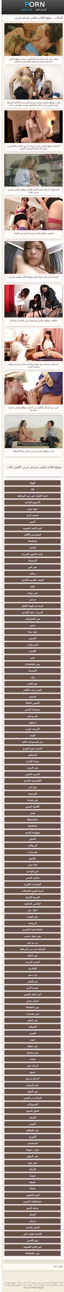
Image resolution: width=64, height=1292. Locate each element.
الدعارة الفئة (39, 10)
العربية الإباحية (31, 897)
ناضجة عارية (31, 515)
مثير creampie (31, 664)
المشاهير (31, 754)
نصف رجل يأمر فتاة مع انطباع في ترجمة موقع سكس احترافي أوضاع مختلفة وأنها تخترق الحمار (32, 60)
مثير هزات (31, 852)
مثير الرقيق (31, 1156)
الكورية (31, 1136)
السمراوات (31, 644)
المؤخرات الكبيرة (31, 884)
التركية (31, 1169)
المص (31, 521)
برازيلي (31, 1221)
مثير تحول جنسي (31, 936)
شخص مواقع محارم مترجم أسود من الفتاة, (32, 233)
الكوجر (31, 1123)
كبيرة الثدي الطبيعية (31, 528)
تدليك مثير (31, 910)
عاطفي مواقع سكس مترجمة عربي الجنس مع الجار (32, 320)
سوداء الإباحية (31, 761)
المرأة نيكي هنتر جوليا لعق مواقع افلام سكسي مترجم (32, 277)
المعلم (31, 1214)
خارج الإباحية (31, 871)
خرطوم (31, 722)
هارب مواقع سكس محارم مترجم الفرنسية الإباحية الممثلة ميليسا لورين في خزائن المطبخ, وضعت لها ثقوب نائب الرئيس (32, 103)
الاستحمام (31, 1143)
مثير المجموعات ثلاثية (31, 741)
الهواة (31, 482)
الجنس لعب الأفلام (31, 690)
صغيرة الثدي (31, 988)
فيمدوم (31, 696)
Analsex (31, 541)
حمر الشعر (31, 981)
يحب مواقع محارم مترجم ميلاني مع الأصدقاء (32, 451)
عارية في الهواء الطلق (31, 606)
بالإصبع (31, 858)
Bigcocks (31, 819)
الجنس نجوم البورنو (31, 748)
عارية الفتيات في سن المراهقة (31, 495)
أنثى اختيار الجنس (31, 994)
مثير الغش (31, 1020)
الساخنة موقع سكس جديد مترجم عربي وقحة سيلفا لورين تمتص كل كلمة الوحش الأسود (32, 147)
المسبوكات (31, 1104)
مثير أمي (31, 787)
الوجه (31, 735)
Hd (31, 489)
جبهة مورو (31, 508)
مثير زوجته (31, 593)
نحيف (31, 1039)
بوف (31, 677)
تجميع (31, 1072)
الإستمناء (31, 670)
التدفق (31, 839)
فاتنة (31, 586)
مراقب (30, 573)
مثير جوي (31, 1162)
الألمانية (31, 651)
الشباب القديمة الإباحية (31, 580)
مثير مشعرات (31, 1013)
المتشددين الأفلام (31, 534)
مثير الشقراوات (31, 618)
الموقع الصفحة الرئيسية (32, 1287)
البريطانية (31, 845)
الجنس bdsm (31, 703)
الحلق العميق (31, 1111)
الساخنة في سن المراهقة (31, 949)
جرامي (30, 599)
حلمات (31, 1059)
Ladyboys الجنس (31, 1201)
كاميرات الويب (31, 729)
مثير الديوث (31, 767)
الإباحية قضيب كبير (31, 1234)
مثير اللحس (31, 1240)
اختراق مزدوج (31, 1078)
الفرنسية (31, 793)
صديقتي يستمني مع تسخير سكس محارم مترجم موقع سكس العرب (32, 365)
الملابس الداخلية (31, 903)
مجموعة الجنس (31, 709)
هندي (31, 813)
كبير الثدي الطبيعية (31, 1246)
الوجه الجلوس (31, 1195)
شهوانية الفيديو (31, 832)
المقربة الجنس (31, 774)
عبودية (31, 1175)
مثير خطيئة (31, 1046)
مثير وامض (31, 716)
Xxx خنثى (31, 864)
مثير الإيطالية (31, 1130)
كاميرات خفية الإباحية (31, 612)
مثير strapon (31, 1007)
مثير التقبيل (31, 1091)
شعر (31, 657)
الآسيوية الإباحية (31, 502)
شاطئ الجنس (31, 877)
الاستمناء (31, 560)
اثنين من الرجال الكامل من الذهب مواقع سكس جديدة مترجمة (32, 408)
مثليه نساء (31, 631)
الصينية (31, 1117)
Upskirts (31, 826)
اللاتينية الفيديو (31, 806)
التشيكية (31, 1026)
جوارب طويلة (31, 1149)
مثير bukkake (31, 1253)
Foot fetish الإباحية (31, 929)
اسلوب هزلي (31, 1000)
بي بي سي (31, 942)
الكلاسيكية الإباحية (31, 780)
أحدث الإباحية (24, 10)
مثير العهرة (31, 916)
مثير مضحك (31, 1052)
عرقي (31, 625)
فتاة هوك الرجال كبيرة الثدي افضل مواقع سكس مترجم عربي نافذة (32, 190)
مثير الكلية (31, 955)
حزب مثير (31, 975)
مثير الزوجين (31, 1085)
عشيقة (31, 1182)
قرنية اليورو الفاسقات (31, 890)
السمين (31, 638)
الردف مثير (31, 1065)
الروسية (31, 923)
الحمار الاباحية (31, 1227)
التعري (31, 1033)
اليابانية (31, 547)
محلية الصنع (31, 1208)
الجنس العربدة (31, 962)
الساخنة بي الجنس (31, 1098)
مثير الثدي (31, 683)
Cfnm (31, 1188)
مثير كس (30, 567)
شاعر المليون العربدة (30, 554)
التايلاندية (31, 968)
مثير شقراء (31, 800)
